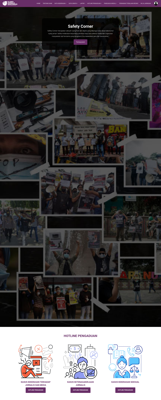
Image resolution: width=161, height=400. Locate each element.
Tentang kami (80, 42)
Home (38, 3)
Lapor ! (82, 3)
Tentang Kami (47, 3)
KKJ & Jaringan (146, 3)
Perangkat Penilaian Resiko (128, 3)
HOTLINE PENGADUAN (35, 390)
